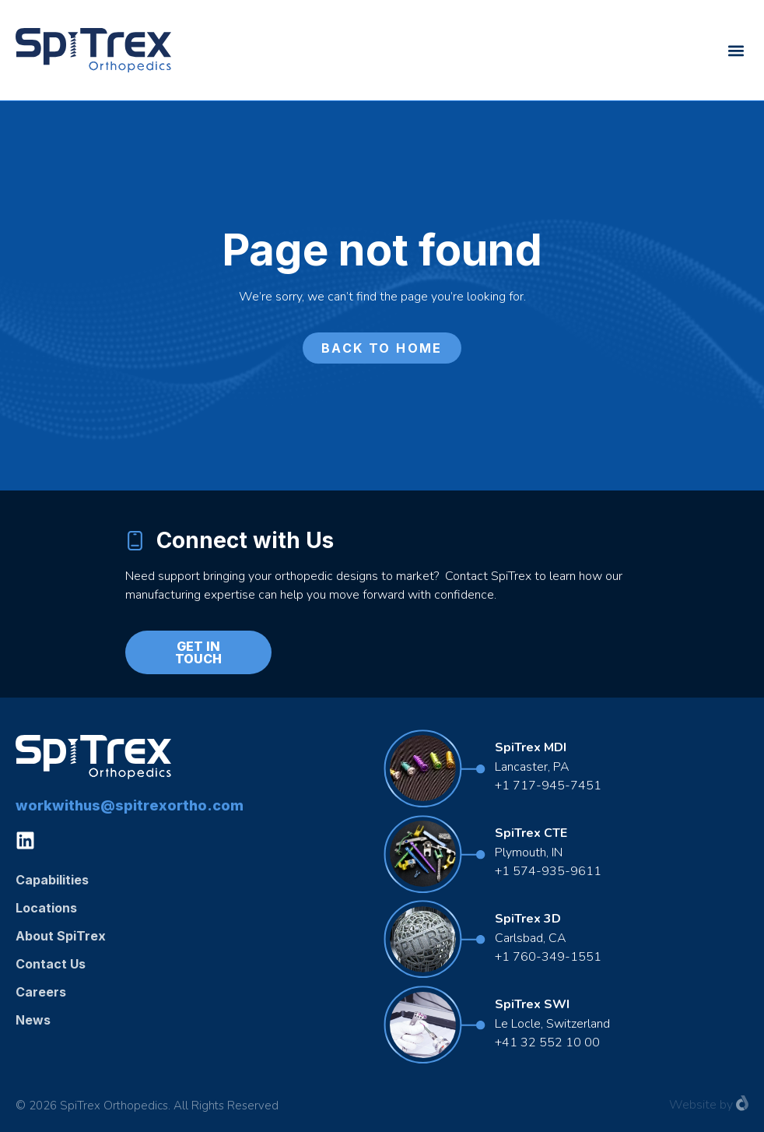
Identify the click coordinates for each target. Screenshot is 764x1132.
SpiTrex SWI (532, 1004)
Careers (41, 992)
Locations (46, 908)
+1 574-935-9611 (550, 871)
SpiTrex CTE (531, 833)
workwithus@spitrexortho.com (130, 805)
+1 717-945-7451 (548, 785)
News (33, 1020)
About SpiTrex (61, 936)
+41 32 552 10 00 (547, 1042)
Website (693, 1104)
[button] (735, 50)
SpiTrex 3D (528, 918)
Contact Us (51, 964)
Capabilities (52, 880)
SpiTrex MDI (530, 747)
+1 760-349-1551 (548, 956)
